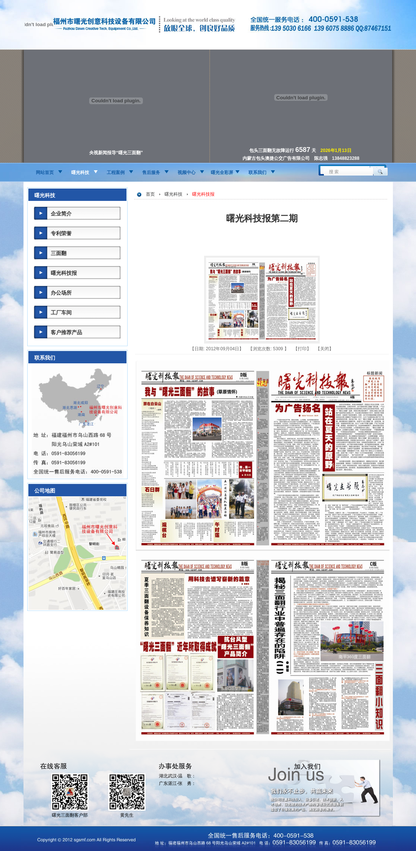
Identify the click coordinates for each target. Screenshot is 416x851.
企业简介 (61, 214)
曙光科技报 (64, 273)
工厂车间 (61, 313)
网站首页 (45, 172)
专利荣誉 (61, 233)
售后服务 (151, 172)
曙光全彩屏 (222, 172)
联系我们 (257, 172)
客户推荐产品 (66, 332)
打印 (302, 348)
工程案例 (116, 172)
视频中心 (187, 172)
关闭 (324, 348)
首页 (150, 194)
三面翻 (58, 253)
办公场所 (61, 293)
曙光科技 (80, 172)
